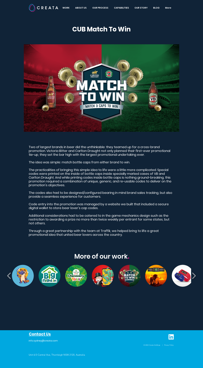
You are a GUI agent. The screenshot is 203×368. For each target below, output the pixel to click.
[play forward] (193, 275)
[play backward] (9, 275)
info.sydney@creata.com (43, 340)
